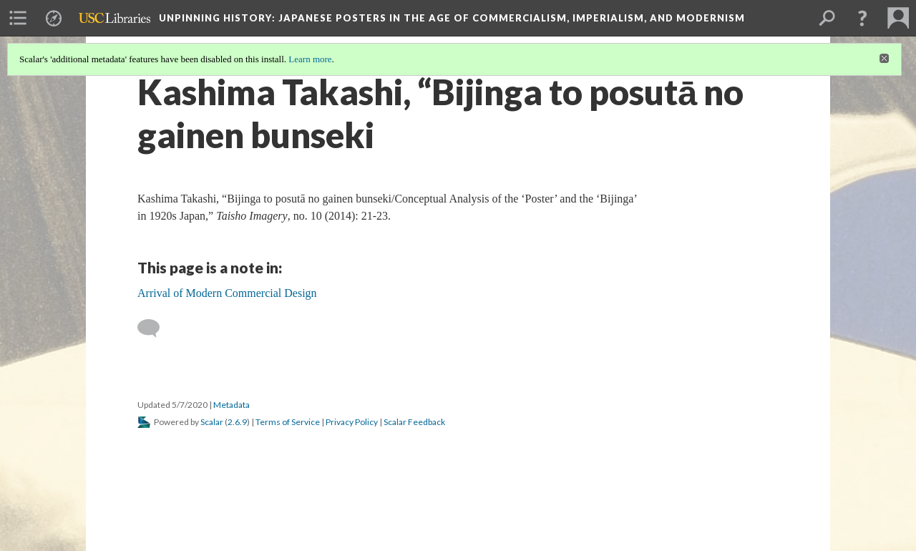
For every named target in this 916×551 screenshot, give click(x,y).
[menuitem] (18, 18)
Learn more (309, 59)
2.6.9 (237, 421)
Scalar (211, 421)
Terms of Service (287, 421)
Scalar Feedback (414, 421)
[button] (862, 18)
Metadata (231, 404)
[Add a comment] (154, 328)
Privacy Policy (352, 421)
